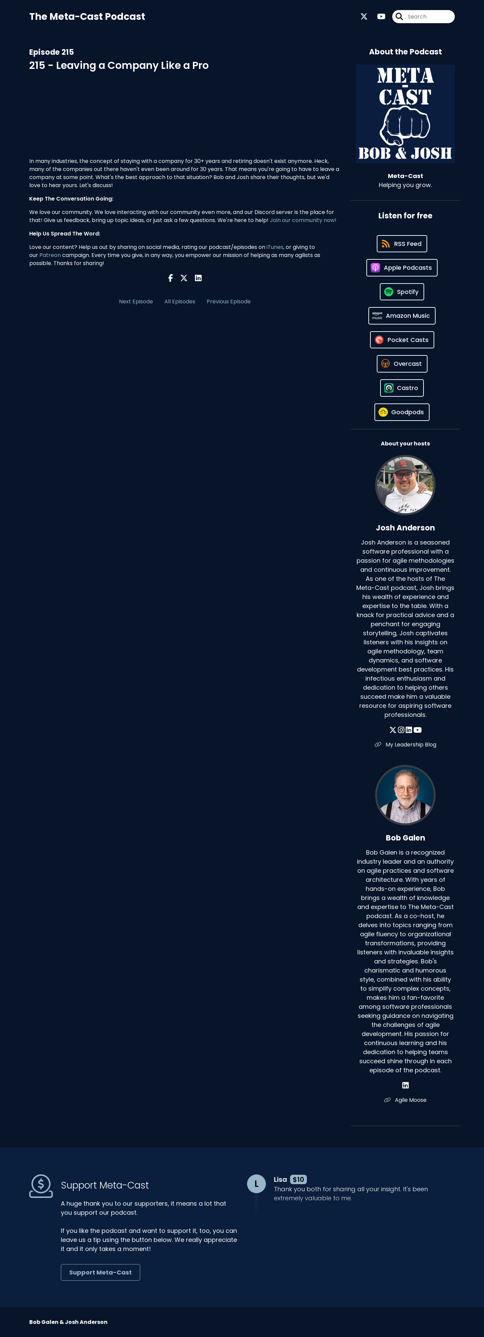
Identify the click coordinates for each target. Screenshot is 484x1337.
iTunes (275, 247)
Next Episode (136, 301)
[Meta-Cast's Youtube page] (377, 16)
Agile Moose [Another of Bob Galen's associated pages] (405, 1100)
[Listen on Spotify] (402, 291)
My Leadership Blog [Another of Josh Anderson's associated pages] (405, 744)
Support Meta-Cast (100, 1272)
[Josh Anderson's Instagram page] (401, 730)
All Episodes (179, 301)
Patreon (50, 255)
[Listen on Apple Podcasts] (402, 267)
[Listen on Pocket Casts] (402, 339)
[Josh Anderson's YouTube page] (417, 730)
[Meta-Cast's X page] (364, 16)
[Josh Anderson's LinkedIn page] (409, 730)
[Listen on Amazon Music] (402, 316)
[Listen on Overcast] (402, 364)
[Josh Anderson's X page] (393, 730)
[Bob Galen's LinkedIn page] (405, 1085)
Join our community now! (303, 220)
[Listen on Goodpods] (402, 412)
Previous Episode (229, 301)
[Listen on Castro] (402, 388)
